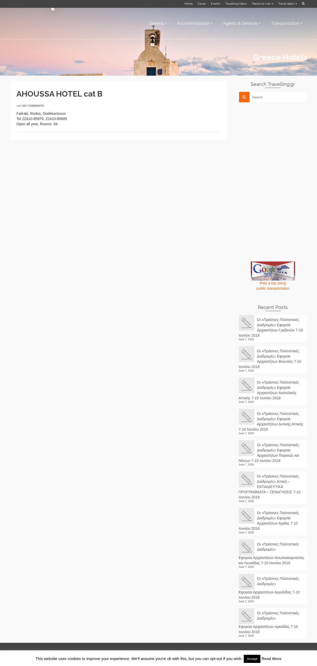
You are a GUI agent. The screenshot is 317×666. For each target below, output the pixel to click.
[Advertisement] (278, 142)
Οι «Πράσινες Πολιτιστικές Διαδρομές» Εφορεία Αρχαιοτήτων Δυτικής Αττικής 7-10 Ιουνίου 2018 (271, 421)
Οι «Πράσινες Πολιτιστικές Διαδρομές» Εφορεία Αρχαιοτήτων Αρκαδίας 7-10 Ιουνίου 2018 (269, 622)
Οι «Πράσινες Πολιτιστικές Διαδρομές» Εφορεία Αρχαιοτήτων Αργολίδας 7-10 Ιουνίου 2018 (269, 587)
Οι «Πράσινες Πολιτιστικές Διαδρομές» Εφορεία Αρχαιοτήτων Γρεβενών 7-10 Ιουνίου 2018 (271, 327)
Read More (271, 658)
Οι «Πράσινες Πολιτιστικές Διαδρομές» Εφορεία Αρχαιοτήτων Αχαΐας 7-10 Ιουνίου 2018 (269, 521)
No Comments (33, 105)
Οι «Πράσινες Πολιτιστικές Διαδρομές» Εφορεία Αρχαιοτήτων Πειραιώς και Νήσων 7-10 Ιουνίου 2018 (269, 453)
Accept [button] (252, 659)
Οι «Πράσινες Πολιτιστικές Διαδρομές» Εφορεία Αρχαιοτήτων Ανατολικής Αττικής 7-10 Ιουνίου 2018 (269, 390)
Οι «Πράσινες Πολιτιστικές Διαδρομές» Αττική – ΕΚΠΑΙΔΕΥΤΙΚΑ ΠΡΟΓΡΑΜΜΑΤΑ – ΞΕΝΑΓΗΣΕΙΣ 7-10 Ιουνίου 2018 (270, 486)
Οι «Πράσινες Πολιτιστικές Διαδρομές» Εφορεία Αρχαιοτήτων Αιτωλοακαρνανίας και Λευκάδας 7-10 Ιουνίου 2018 (271, 553)
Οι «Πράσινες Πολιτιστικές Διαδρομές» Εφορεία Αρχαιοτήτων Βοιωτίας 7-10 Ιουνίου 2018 (270, 359)
